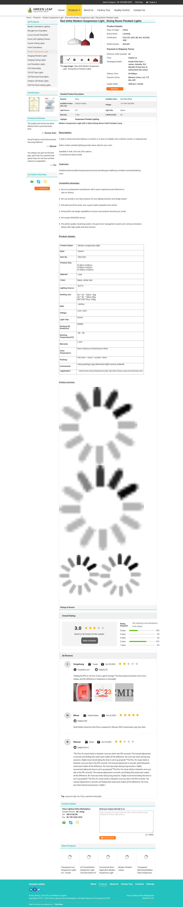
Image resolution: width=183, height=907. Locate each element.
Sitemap (150, 884)
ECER (108, 898)
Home (61, 10)
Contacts (139, 884)
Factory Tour (103, 10)
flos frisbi (80, 796)
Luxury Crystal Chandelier (38, 35)
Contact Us (139, 10)
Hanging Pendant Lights (37, 56)
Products (73, 10)
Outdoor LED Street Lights (38, 81)
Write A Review (89, 641)
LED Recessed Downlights (38, 77)
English (153, 2)
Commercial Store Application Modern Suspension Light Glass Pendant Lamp (107, 871)
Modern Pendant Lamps (125, 868)
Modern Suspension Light (53, 18)
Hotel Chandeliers (35, 47)
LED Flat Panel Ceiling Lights (39, 85)
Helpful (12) (82, 721)
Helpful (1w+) (83, 747)
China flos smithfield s (50, 895)
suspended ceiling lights (93, 796)
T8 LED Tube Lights (35, 73)
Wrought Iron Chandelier (37, 31)
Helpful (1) (103, 670)
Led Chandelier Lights (36, 64)
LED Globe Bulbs (34, 68)
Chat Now (139, 2)
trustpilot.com (84, 670)
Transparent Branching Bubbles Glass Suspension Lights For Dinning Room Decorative (145, 872)
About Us (88, 10)
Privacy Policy (34, 895)
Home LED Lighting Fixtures (39, 39)
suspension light (70, 796)
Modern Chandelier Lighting (39, 26)
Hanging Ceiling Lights (37, 60)
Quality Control (122, 10)
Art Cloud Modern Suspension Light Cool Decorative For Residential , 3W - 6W (88, 871)
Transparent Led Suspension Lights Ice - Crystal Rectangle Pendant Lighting (69, 872)
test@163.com (148, 898)
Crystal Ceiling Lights (36, 43)
